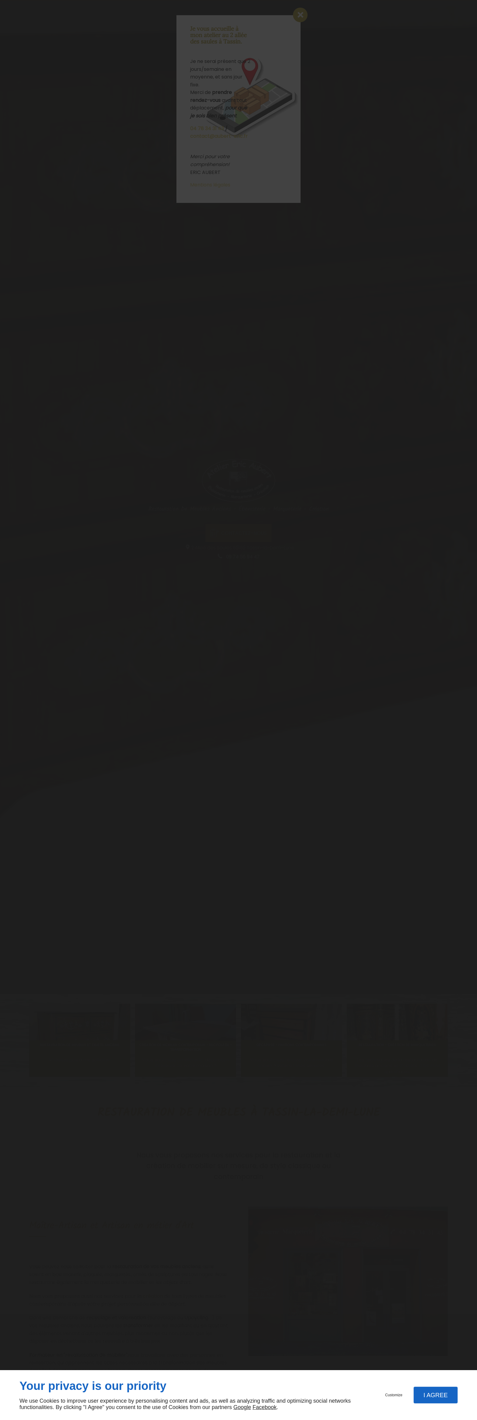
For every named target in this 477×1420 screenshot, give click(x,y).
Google (242, 1407)
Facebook (264, 1407)
